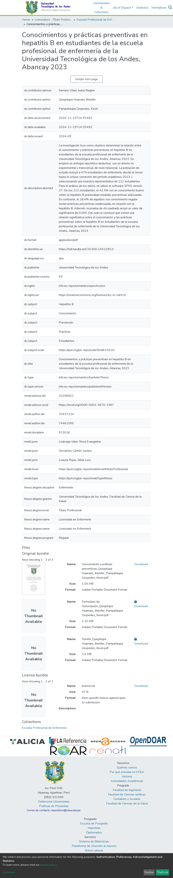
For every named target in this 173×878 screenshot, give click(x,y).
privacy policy (48, 865)
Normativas (158, 8)
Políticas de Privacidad (53, 806)
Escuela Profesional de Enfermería (95, 20)
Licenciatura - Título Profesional (53, 20)
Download (141, 564)
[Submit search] (170, 7)
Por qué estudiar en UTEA (127, 772)
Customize (9, 872)
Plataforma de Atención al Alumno (94, 846)
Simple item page (86, 79)
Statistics (142, 8)
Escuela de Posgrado (94, 823)
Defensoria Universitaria (53, 802)
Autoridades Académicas (127, 781)
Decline (149, 872)
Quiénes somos (127, 767)
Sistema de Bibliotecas (94, 841)
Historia (127, 776)
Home (26, 20)
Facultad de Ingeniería (127, 790)
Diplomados (94, 832)
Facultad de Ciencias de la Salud (127, 803)
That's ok (162, 872)
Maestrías (94, 828)
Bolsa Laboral (94, 850)
